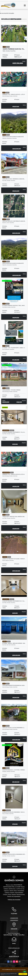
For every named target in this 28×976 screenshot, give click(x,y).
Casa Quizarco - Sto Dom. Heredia (11, 390)
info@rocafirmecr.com (14, 948)
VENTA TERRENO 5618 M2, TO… (14, 49)
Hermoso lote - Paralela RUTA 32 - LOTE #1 (13, 94)
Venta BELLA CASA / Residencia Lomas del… (13, 178)
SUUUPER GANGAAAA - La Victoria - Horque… (13, 769)
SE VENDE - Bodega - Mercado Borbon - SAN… (14, 643)
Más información (7, 974)
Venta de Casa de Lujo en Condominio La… (13, 727)
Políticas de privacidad (14, 899)
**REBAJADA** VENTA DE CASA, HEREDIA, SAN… (13, 516)
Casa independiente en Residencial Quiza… (13, 685)
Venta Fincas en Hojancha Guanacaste (13, 136)
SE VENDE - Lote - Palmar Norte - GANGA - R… (13, 347)
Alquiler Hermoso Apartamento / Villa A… (13, 432)
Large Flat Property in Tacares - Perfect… (13, 558)
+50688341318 (14, 918)
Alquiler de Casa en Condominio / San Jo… (13, 812)
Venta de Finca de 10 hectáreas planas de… (14, 221)
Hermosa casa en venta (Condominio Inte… (13, 854)
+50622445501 (14, 920)
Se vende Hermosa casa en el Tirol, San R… (13, 305)
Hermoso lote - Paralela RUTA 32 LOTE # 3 (13, 474)
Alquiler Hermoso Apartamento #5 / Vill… (13, 601)
